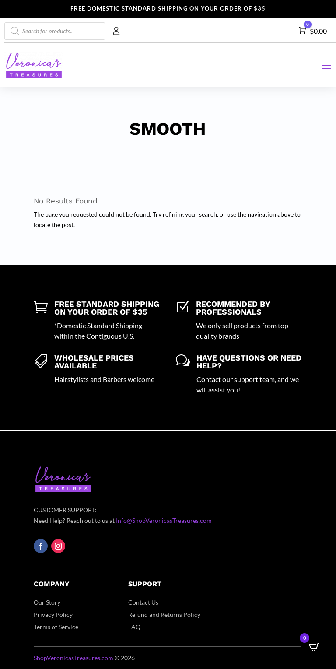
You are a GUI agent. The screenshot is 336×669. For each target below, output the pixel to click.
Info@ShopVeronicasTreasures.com (164, 520)
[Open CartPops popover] (314, 647)
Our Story (47, 602)
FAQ (134, 626)
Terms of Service (56, 626)
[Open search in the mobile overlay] (54, 31)
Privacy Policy (53, 614)
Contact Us (143, 602)
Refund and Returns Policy (164, 614)
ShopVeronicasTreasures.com (73, 658)
